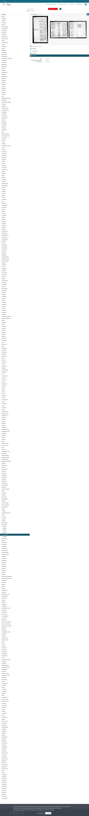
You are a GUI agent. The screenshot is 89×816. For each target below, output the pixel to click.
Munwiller (4, 471)
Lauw (3, 373)
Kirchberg (4, 350)
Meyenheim (4, 427)
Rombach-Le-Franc (5, 594)
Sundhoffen (4, 689)
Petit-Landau (4, 524)
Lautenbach (4, 372)
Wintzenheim (4, 774)
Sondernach (4, 649)
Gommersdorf (4, 231)
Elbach (3, 175)
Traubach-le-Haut (5, 701)
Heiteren (3, 276)
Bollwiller (4, 106)
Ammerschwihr (5, 26)
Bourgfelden (4, 112)
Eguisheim (4, 173)
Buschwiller (4, 137)
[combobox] (53, 9)
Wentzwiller (4, 750)
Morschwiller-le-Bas (6, 451)
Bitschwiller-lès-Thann (6, 98)
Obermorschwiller (5, 504)
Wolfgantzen (4, 784)
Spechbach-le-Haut (5, 667)
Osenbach (4, 518)
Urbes (3, 715)
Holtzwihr (4, 302)
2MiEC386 (5, 536)
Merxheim (4, 423)
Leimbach (4, 377)
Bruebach (4, 125)
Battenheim (4, 62)
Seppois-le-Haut (5, 639)
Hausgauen (4, 264)
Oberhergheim (5, 498)
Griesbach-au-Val (5, 235)
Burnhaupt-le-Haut (5, 135)
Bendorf (3, 68)
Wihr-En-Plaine (5, 764)
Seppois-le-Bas (5, 637)
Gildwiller (4, 227)
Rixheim (3, 584)
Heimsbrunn (4, 274)
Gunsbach (4, 250)
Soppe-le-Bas (4, 653)
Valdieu (3, 719)
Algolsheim (4, 18)
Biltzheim (4, 92)
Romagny (4, 592)
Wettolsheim (4, 756)
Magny (3, 409)
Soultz (3, 657)
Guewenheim (4, 247)
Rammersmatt (5, 550)
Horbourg (4, 306)
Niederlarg (4, 487)
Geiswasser (4, 225)
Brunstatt (4, 127)
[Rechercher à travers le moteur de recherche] (38, 9)
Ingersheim (4, 326)
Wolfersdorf (4, 782)
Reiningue (4, 562)
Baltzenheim (4, 54)
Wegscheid (4, 749)
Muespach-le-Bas (5, 459)
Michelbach (4, 433)
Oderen (3, 508)
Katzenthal (4, 338)
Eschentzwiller (5, 185)
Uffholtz (3, 711)
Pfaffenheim (4, 538)
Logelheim (4, 395)
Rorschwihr (4, 598)
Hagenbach (4, 254)
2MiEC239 (5, 532)
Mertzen (3, 421)
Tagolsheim (4, 691)
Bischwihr (4, 94)
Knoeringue (4, 352)
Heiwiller (3, 278)
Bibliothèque (79, 4)
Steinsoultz (4, 677)
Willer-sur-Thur (5, 768)
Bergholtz (4, 78)
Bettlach (3, 86)
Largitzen (4, 368)
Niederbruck (4, 481)
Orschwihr (4, 516)
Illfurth (3, 320)
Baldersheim (4, 46)
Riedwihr (3, 572)
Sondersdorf (4, 651)
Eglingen (3, 171)
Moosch (3, 449)
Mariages (3, 16)
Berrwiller (4, 82)
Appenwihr (4, 32)
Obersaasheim (5, 506)
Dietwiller (4, 159)
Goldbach (4, 229)
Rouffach (4, 602)
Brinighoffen (4, 123)
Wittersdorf (4, 780)
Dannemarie (4, 151)
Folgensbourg (4, 205)
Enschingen (4, 179)
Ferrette (3, 197)
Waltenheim (4, 741)
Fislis (3, 201)
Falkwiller (4, 189)
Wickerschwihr (5, 758)
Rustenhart (4, 610)
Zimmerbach (4, 796)
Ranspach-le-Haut (5, 554)
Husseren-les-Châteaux (6, 316)
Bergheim (4, 74)
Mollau (3, 441)
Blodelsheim (4, 100)
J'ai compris (48, 813)
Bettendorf (4, 84)
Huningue (4, 314)
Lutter (3, 405)
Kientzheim (4, 344)
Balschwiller (4, 52)
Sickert (3, 643)
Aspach (3, 40)
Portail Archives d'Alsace (51, 4)
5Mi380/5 (4, 528)
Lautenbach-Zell (5, 370)
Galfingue (4, 219)
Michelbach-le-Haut (6, 431)
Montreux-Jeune (5, 443)
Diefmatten (4, 157)
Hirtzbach (4, 294)
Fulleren (3, 217)
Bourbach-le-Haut (5, 110)
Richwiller (4, 568)
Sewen (3, 641)
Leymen (3, 381)
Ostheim (3, 520)
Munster (3, 467)
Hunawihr (4, 310)
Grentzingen (4, 233)
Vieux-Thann (4, 723)
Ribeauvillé (4, 566)
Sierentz (3, 645)
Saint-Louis (4, 618)
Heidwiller (4, 270)
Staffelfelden (4, 669)
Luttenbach (4, 403)
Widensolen (4, 760)
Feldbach (4, 191)
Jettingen (4, 332)
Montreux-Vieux (5, 445)
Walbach (3, 735)
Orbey (3, 514)
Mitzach (3, 437)
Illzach (3, 324)
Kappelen (4, 336)
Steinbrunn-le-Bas (5, 673)
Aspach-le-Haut (5, 38)
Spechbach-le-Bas (5, 665)
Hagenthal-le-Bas (5, 256)
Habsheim (4, 252)
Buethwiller (4, 129)
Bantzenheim (4, 56)
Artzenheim (4, 34)
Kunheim (4, 360)
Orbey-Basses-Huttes (6, 512)
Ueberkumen (4, 705)
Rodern (3, 588)
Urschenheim (4, 717)
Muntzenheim (4, 469)
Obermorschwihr (5, 502)
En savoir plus (40, 813)
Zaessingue (4, 790)
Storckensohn (4, 683)
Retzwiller (4, 564)
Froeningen (4, 215)
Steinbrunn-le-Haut (6, 675)
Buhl (3, 131)
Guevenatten (4, 245)
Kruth (3, 358)
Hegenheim (4, 268)
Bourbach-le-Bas (5, 108)
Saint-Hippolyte (5, 616)
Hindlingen (4, 290)
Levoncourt (4, 379)
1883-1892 (6, 534)
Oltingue (3, 510)
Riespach (3, 574)
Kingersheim (4, 348)
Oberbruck (4, 493)
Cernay (3, 141)
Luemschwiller (5, 399)
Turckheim (4, 703)
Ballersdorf (4, 50)
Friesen (3, 213)
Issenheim (4, 328)
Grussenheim (4, 237)
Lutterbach (4, 407)
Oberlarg (3, 500)
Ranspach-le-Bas (5, 552)
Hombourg (4, 304)
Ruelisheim (4, 606)
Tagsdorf (3, 693)
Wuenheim (4, 788)
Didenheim (4, 155)
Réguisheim (4, 560)
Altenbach (4, 22)
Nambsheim (4, 475)
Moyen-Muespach (5, 455)
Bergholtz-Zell (4, 76)
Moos (3, 447)
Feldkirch (4, 193)
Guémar (3, 243)
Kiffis (3, 346)
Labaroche (4, 362)
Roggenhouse (4, 590)
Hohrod (3, 300)
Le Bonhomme (5, 375)
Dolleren (3, 161)
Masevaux (4, 419)
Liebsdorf (4, 385)
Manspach (4, 417)
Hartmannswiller (5, 260)
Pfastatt (3, 540)
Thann (3, 695)
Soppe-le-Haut (5, 655)
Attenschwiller (5, 42)
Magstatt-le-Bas (5, 411)
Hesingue (4, 286)
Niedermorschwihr (5, 489)
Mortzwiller (4, 453)
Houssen (3, 308)
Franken (3, 209)
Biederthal (4, 88)
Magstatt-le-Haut (5, 413)
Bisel (3, 96)
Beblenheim (4, 64)
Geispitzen (4, 223)
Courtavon (4, 149)
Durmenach (4, 167)
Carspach (4, 139)
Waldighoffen (4, 737)
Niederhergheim (5, 485)
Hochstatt (4, 298)
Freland (3, 211)
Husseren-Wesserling (6, 318)
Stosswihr (4, 685)
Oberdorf (4, 495)
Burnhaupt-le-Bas (5, 133)
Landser (3, 364)
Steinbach (4, 671)
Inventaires (72, 4)
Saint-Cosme (4, 614)
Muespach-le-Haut (5, 457)
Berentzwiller (4, 72)
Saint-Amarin (4, 612)
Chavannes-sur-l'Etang (6, 145)
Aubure (3, 44)
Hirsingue (4, 292)
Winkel (3, 772)
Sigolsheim (4, 647)
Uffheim (3, 709)
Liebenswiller (4, 383)
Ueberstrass (4, 707)
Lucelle (3, 397)
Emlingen (4, 177)
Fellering (3, 195)
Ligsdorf (3, 389)
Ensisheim (4, 181)
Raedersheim (4, 548)
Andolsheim (4, 30)
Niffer (3, 491)
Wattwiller (4, 745)
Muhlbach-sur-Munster (6, 461)
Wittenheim (4, 778)
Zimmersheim (4, 798)
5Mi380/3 (4, 526)
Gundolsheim (4, 248)
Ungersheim (4, 713)
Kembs (3, 342)
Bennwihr (4, 70)
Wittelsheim (4, 776)
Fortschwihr (4, 207)
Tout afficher (34, 14)
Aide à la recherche (31, 10)
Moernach (4, 439)
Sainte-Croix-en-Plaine (6, 624)
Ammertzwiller (5, 28)
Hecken (3, 266)
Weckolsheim (4, 747)
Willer (3, 770)
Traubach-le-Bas (5, 699)
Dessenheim (4, 153)
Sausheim (4, 627)
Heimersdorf (4, 272)
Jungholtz (4, 334)
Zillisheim (4, 794)
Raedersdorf (4, 546)
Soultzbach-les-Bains (6, 659)
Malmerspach (4, 415)
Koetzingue (4, 356)
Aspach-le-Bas (4, 36)
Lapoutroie (4, 366)
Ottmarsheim (4, 522)
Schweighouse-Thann (6, 631)
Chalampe (4, 143)
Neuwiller (4, 479)
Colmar (3, 147)
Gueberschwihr (5, 239)
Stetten (3, 681)
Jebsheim (4, 330)
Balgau (3, 48)
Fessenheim (4, 199)
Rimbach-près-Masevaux (7, 578)
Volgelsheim (4, 731)
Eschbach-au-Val (5, 183)
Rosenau (3, 600)
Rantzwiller (4, 558)
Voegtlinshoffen (5, 727)
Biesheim (4, 90)
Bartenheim (4, 60)
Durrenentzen (4, 169)
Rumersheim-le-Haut (6, 608)
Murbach (3, 473)
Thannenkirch (4, 697)
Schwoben (4, 633)
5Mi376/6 (4, 530)
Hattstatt (4, 262)
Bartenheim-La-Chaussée (7, 58)
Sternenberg (4, 679)
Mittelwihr (4, 435)
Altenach (3, 20)
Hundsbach (4, 312)
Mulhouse (4, 463)
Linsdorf (3, 391)
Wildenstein (4, 766)
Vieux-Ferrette (5, 721)
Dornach (3, 163)
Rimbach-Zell (4, 580)
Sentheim (4, 635)
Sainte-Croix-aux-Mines (6, 622)
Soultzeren (4, 661)
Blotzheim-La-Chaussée (6, 102)
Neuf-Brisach (4, 477)
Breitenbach (4, 118)
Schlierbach (4, 629)
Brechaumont (4, 116)
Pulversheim (4, 544)
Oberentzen (4, 497)
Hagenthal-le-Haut (5, 258)
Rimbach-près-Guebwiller (7, 576)
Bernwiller (4, 80)
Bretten (3, 120)
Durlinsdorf (4, 165)
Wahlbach (4, 733)
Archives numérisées (63, 4)
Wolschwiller (4, 786)
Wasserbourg (4, 743)
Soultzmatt (4, 663)
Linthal (3, 393)
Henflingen (4, 282)
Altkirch (3, 24)
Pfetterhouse (4, 542)
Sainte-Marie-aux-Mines (6, 625)
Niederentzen (4, 483)
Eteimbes (4, 187)
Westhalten (4, 754)
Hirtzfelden (4, 296)
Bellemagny (4, 66)
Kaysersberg (4, 340)
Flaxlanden (4, 203)
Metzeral (3, 425)
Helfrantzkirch (5, 280)
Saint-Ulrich (4, 620)
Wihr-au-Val (4, 762)
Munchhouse (4, 465)
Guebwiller (4, 241)
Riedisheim (4, 570)
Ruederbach (4, 604)
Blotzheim (4, 104)
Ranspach (4, 556)
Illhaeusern (4, 322)
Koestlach (4, 354)
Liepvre (3, 387)
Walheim (3, 739)
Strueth (3, 687)
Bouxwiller (4, 114)
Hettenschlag (4, 288)
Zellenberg (4, 792)
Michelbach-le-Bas (5, 429)
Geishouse (4, 221)
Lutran (3, 401)
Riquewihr (4, 582)
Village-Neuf (4, 725)
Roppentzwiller (5, 596)
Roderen (3, 586)
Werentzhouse (5, 752)
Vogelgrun (4, 729)
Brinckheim (4, 122)
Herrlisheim (4, 284)
